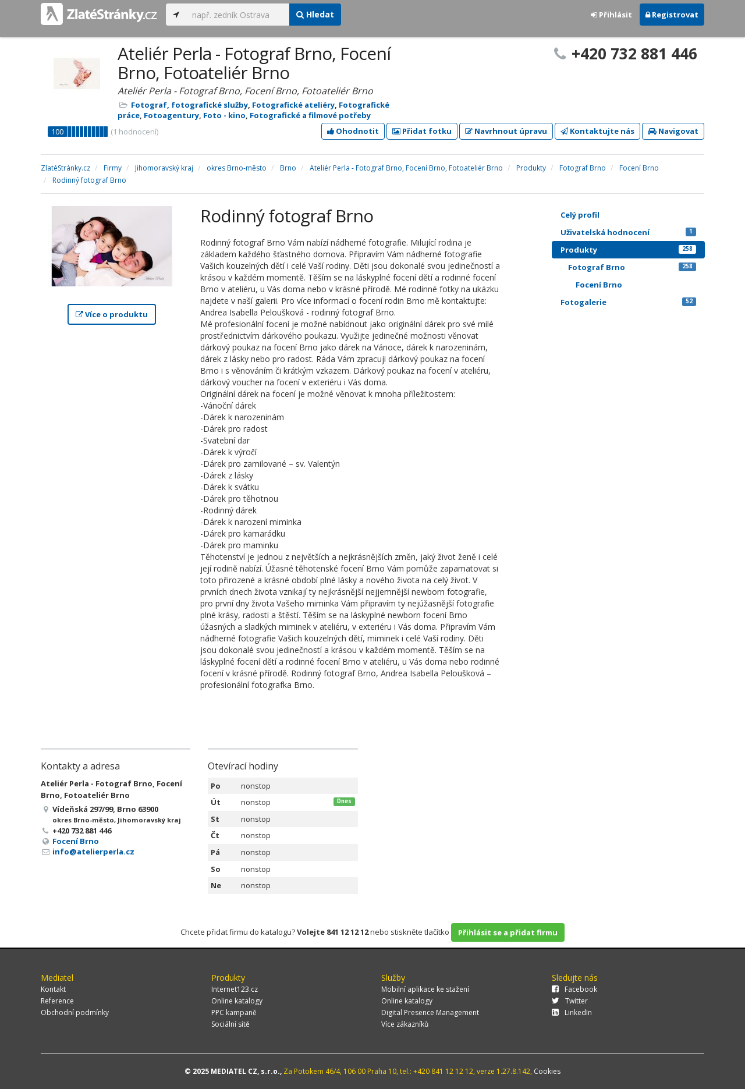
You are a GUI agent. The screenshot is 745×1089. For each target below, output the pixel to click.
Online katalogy (236, 1001)
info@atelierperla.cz (93, 851)
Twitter (570, 1001)
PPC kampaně (234, 1012)
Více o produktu (112, 314)
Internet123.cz (234, 989)
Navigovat (673, 131)
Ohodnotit (353, 131)
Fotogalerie (628, 302)
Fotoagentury (171, 115)
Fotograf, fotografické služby (189, 105)
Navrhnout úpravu (506, 131)
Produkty (628, 249)
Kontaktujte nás (597, 131)
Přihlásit (611, 14)
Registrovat (671, 14)
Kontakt (53, 989)
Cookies (547, 1071)
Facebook (574, 989)
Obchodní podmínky (75, 1012)
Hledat (315, 14)
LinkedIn (572, 1012)
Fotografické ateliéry (293, 105)
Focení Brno (75, 841)
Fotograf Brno (632, 267)
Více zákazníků (404, 1024)
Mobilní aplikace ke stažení (425, 989)
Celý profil (579, 215)
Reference (57, 1001)
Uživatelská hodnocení (628, 232)
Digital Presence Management (430, 1012)
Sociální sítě (230, 1024)
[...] (238, 14)
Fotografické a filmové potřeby (310, 115)
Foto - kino (224, 115)
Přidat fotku (422, 131)
